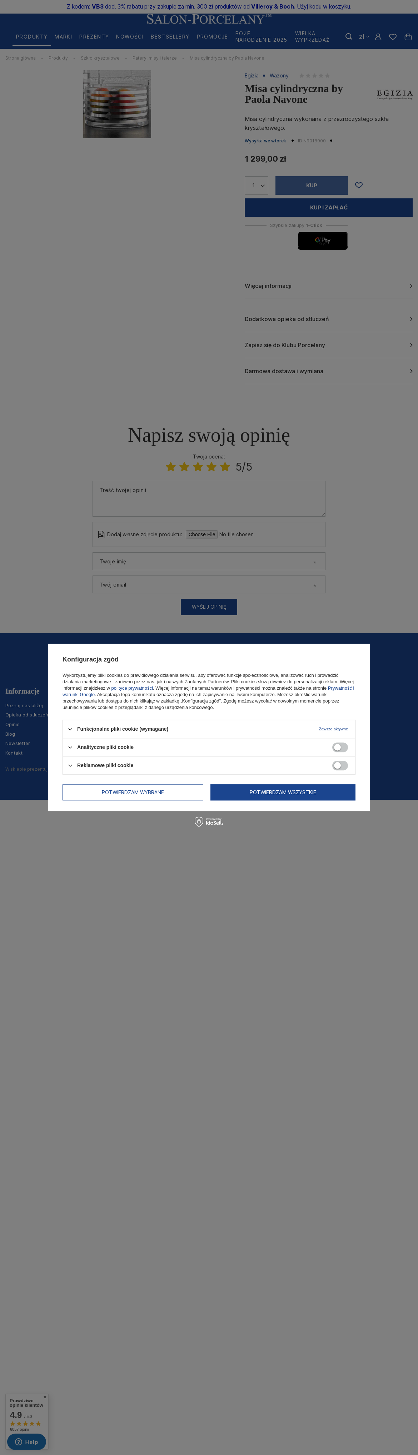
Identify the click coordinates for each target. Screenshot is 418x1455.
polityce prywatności (132, 688)
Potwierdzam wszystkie (283, 792)
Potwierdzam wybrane (133, 792)
